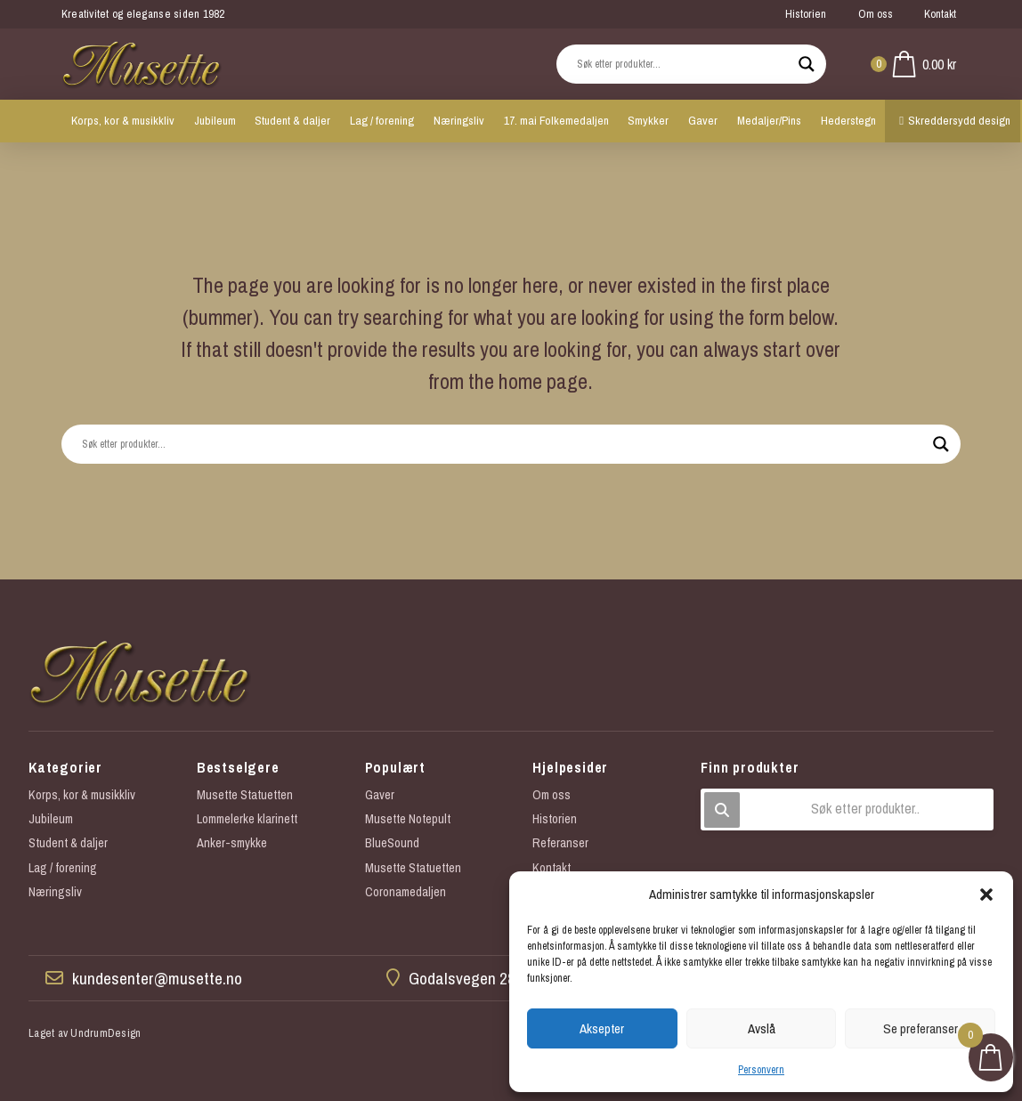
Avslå (761, 1028)
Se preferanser (920, 1028)
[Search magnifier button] (806, 64)
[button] (986, 894)
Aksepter (602, 1028)
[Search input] (683, 64)
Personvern (761, 1070)
